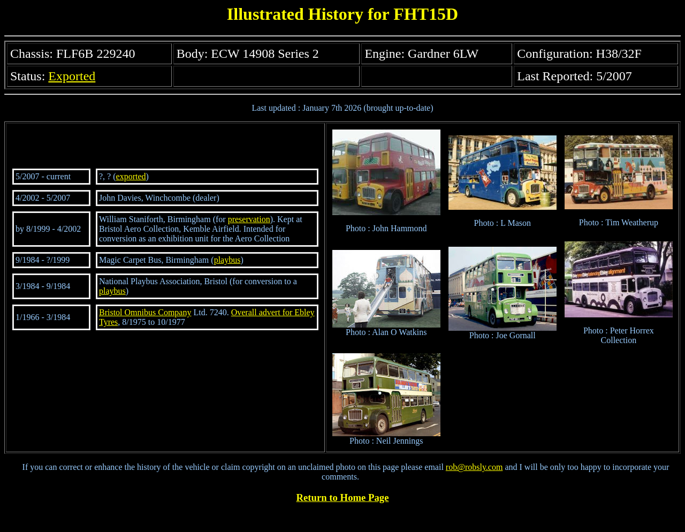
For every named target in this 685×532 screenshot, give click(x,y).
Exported (71, 76)
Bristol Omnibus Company (145, 312)
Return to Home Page (342, 497)
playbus (227, 259)
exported (131, 176)
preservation (249, 219)
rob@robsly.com (474, 467)
